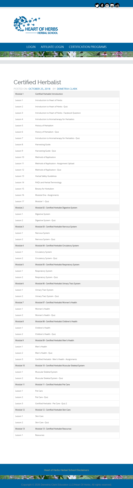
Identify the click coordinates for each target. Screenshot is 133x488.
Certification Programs (88, 47)
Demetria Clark (67, 88)
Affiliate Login (52, 47)
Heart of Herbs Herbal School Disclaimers (66, 470)
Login (31, 47)
